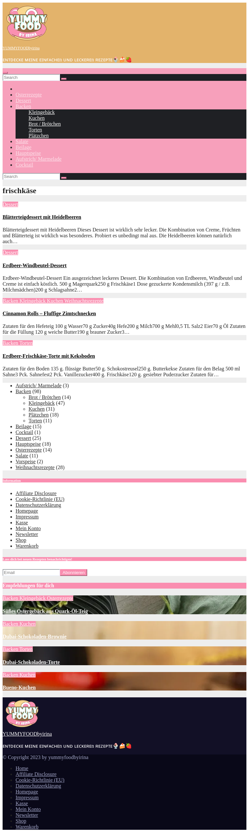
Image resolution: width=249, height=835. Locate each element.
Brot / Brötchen (45, 124)
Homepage (27, 511)
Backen (23, 106)
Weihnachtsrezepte (83, 301)
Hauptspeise (28, 153)
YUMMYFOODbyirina (21, 48)
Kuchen (37, 118)
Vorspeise (26, 461)
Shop (21, 540)
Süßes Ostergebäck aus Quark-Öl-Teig (45, 611)
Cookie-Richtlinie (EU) (40, 499)
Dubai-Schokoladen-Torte (31, 662)
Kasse (22, 522)
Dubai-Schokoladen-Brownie (34, 636)
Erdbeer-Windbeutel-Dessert (34, 265)
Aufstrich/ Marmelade (39, 159)
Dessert (23, 100)
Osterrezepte (29, 94)
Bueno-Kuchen (19, 687)
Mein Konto (28, 528)
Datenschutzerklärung (38, 505)
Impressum (27, 516)
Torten (35, 129)
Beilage (23, 147)
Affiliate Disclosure (36, 493)
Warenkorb (27, 546)
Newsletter (27, 534)
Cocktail (24, 165)
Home (22, 768)
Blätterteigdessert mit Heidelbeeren (42, 217)
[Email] (31, 572)
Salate (22, 141)
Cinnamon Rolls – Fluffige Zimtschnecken (49, 313)
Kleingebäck (42, 112)
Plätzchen (39, 135)
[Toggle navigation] (5, 73)
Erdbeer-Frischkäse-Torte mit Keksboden (49, 356)
